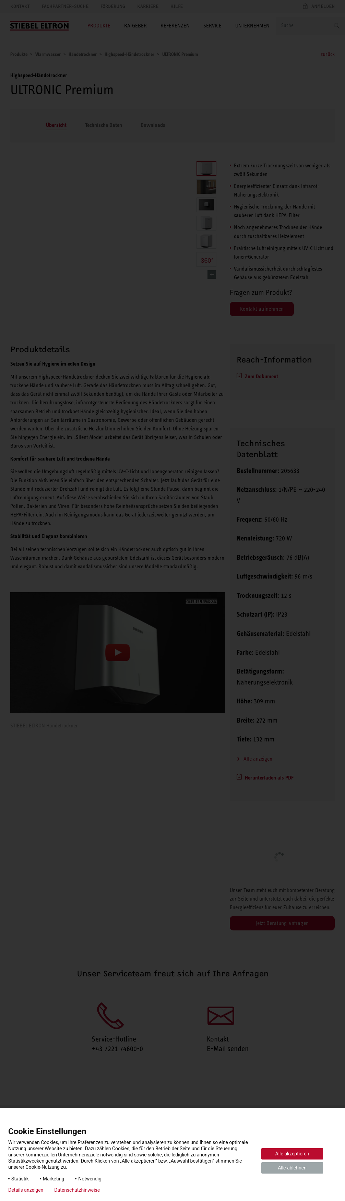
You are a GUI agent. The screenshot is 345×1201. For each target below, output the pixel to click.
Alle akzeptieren (292, 1153)
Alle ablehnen (292, 1167)
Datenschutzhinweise (77, 1190)
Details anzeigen (25, 1190)
